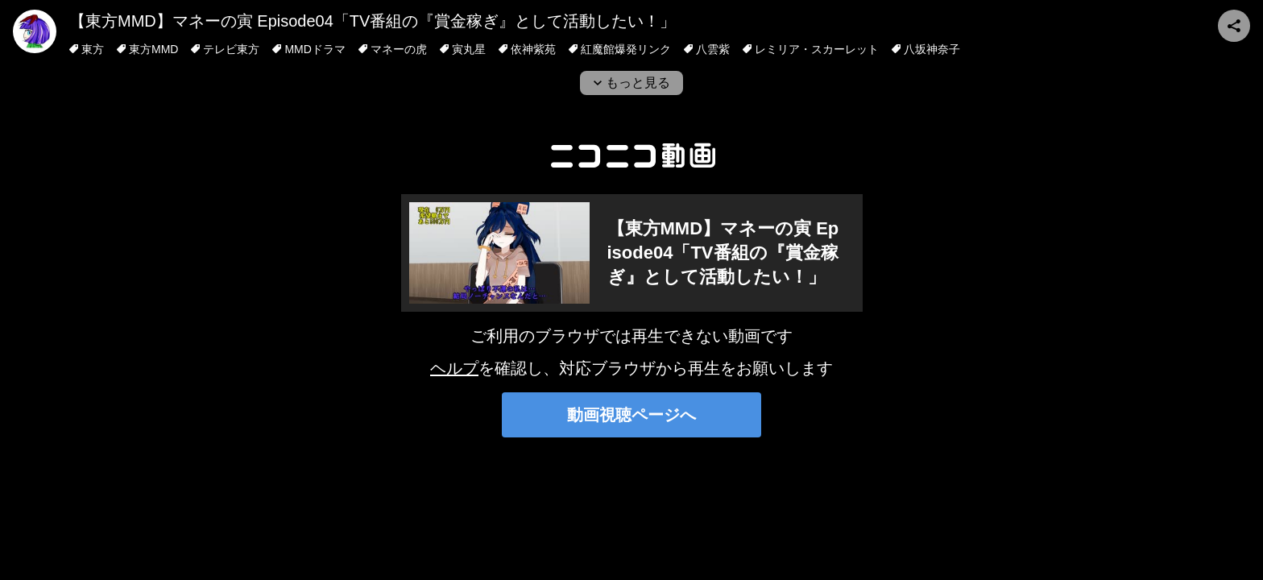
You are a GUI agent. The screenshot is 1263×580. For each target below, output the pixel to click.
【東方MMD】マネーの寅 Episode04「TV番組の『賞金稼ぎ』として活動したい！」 (372, 21)
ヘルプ (454, 368)
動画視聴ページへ (631, 415)
